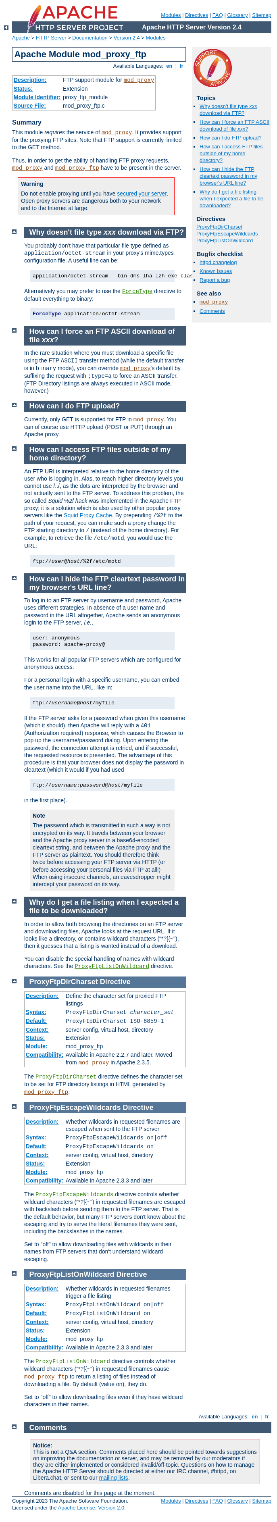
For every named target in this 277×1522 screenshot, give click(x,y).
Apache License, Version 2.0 (91, 1508)
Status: (23, 88)
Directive (115, 982)
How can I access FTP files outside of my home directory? (231, 153)
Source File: (30, 105)
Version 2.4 (127, 38)
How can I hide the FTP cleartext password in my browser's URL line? (228, 176)
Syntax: (36, 1012)
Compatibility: (44, 1054)
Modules (171, 15)
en (169, 66)
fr (181, 66)
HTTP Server (51, 38)
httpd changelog (218, 262)
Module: (37, 1046)
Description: (30, 80)
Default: (36, 1021)
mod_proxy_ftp (77, 168)
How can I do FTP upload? (231, 138)
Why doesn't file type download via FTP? (228, 109)
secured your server (142, 193)
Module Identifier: (37, 97)
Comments (212, 311)
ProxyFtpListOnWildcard (224, 240)
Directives (196, 15)
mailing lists (113, 1477)
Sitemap (261, 15)
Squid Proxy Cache (88, 515)
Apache (21, 38)
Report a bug (215, 280)
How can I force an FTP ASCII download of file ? (234, 125)
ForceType (137, 291)
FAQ (217, 15)
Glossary (237, 15)
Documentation (89, 38)
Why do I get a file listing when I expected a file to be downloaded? (231, 198)
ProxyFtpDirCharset (219, 227)
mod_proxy (139, 80)
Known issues (216, 271)
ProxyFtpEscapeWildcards (227, 234)
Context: (37, 1029)
